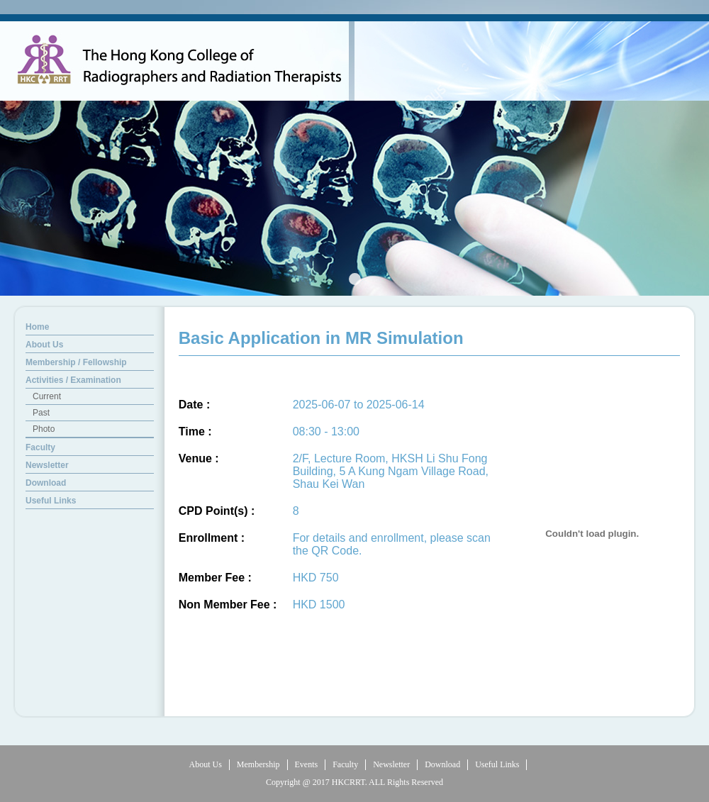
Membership (258, 764)
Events (306, 764)
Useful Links (497, 764)
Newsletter (391, 764)
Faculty (345, 764)
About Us (205, 764)
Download (442, 764)
